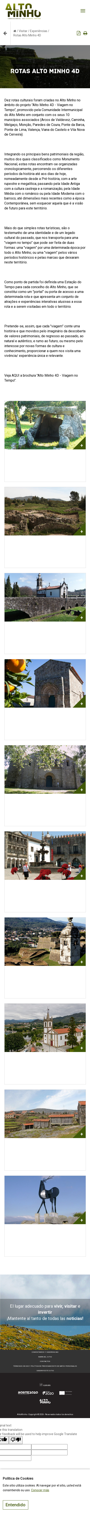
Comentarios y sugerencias (45, 1352)
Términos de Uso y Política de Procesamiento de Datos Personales (45, 1366)
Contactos (45, 1361)
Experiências (38, 31)
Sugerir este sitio (45, 1371)
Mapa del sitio (45, 1357)
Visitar (23, 31)
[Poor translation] (16, 1440)
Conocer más (40, 1490)
